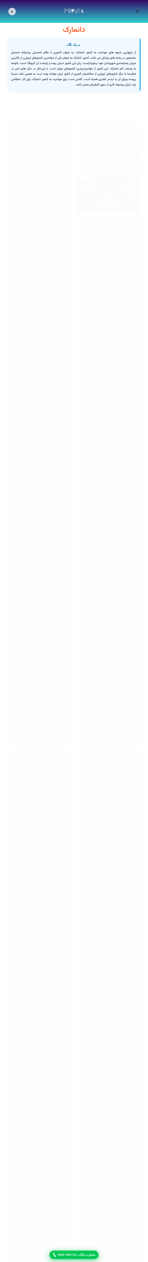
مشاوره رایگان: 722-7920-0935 (73, 1255)
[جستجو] (137, 11)
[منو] (12, 11)
